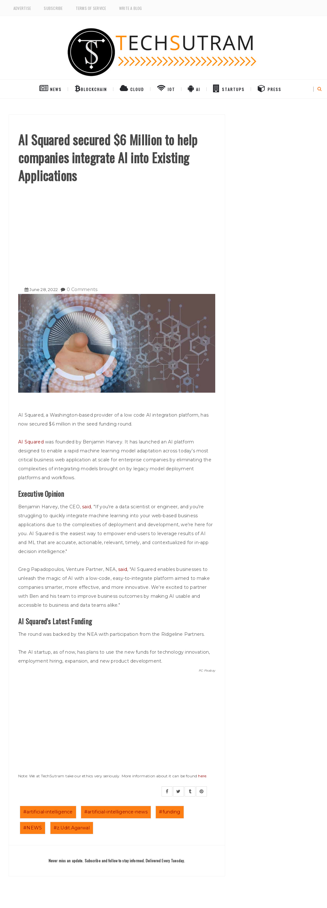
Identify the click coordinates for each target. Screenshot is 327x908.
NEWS (50, 88)
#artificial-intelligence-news (116, 812)
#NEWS (32, 828)
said (86, 507)
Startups (229, 88)
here (202, 775)
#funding (169, 812)
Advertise (22, 8)
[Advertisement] (116, 232)
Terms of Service (91, 8)
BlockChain (91, 88)
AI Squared (31, 442)
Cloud (132, 88)
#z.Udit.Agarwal (72, 828)
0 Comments (82, 289)
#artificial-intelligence (48, 812)
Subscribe (53, 8)
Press (269, 88)
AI (194, 88)
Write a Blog (130, 8)
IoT (166, 88)
